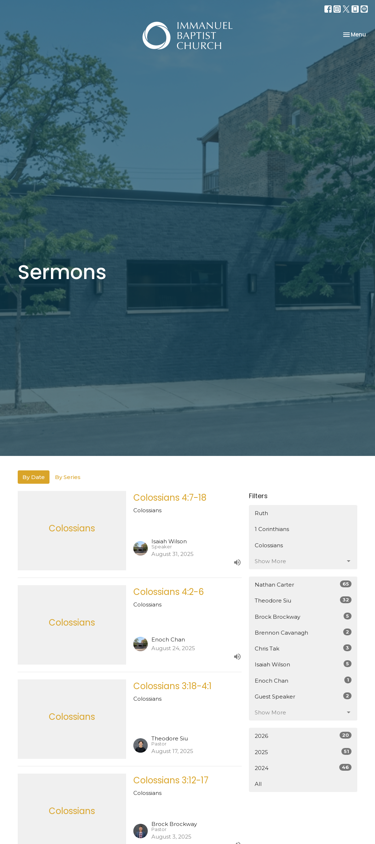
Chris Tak (303, 648)
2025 (303, 752)
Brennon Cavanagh (303, 632)
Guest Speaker (303, 696)
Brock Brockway (303, 616)
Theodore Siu (303, 600)
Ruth (261, 513)
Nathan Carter (303, 584)
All (258, 783)
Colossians (269, 545)
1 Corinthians (272, 529)
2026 (303, 735)
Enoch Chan (303, 680)
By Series (68, 477)
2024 (303, 767)
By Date (33, 477)
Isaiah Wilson (303, 664)
